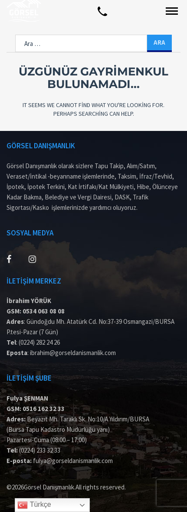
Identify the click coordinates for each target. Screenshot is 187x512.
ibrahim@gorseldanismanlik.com (73, 353)
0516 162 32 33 (44, 408)
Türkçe (34, 505)
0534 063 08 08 (44, 311)
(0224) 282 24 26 (39, 342)
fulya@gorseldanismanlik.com (73, 461)
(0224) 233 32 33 (39, 450)
